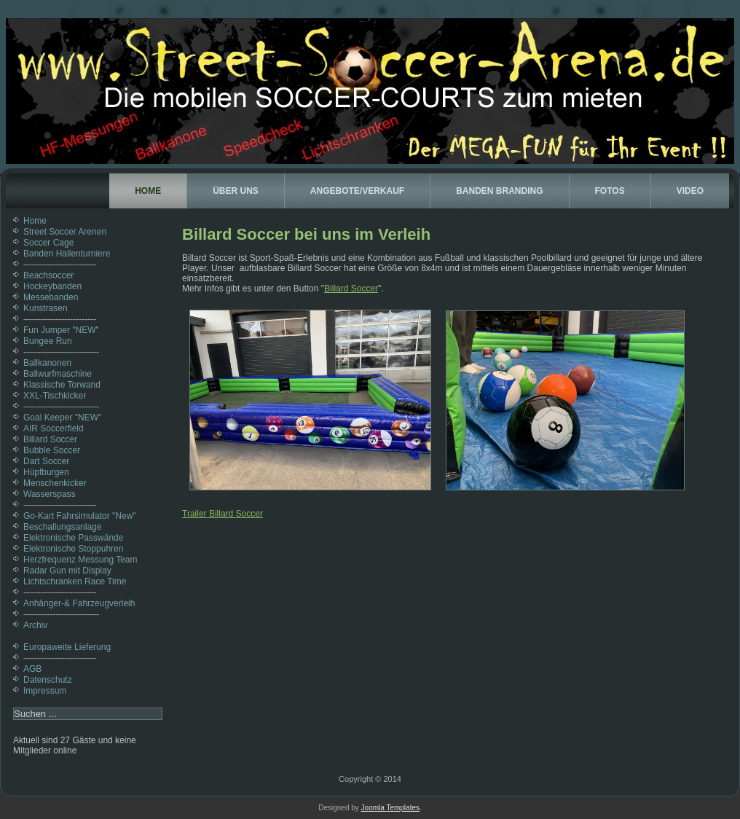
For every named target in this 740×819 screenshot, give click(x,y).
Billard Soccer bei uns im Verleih (306, 234)
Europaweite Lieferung (67, 647)
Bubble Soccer (51, 450)
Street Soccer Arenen (64, 232)
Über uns (236, 191)
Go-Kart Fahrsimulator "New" (79, 516)
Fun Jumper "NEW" (61, 330)
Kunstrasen (45, 308)
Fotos (610, 191)
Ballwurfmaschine (57, 374)
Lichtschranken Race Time (74, 581)
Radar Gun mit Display (67, 570)
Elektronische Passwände (73, 538)
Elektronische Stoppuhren (73, 549)
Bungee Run (47, 341)
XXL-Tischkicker (54, 396)
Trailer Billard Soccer (222, 514)
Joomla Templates (390, 808)
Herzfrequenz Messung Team (80, 560)
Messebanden (50, 297)
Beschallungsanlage (62, 527)
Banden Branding (499, 191)
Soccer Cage (48, 243)
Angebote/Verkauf (357, 191)
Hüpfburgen (46, 472)
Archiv (35, 625)
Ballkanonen (47, 363)
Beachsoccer (48, 275)
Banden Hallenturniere (66, 253)
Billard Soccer (50, 439)
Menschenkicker (55, 483)
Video (690, 191)
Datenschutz (47, 680)
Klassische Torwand (62, 385)
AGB (32, 669)
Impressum (44, 691)
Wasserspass (49, 494)
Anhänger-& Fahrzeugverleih (79, 603)
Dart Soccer (46, 461)
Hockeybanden (52, 286)
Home (148, 191)
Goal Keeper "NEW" (62, 417)
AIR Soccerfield (53, 428)
